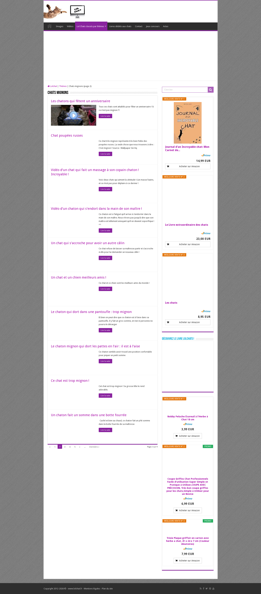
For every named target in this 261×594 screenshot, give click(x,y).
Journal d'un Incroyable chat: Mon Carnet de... (187, 148)
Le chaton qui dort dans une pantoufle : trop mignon (91, 312)
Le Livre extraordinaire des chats (186, 224)
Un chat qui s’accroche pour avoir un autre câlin (87, 243)
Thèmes (63, 86)
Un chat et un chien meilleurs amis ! (78, 277)
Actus (165, 26)
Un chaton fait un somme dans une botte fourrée (89, 415)
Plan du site (107, 588)
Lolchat (49, 25)
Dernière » (94, 447)
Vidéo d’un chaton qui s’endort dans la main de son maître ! (96, 209)
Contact (138, 26)
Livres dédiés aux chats (120, 26)
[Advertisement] (131, 56)
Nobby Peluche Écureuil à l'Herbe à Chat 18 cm (187, 418)
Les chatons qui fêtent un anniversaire (80, 101)
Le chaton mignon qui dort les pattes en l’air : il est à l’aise (95, 346)
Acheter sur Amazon (189, 166)
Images (59, 26)
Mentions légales (92, 588)
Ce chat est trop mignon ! (70, 381)
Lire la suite (105, 116)
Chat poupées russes (67, 135)
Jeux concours (152, 26)
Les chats (171, 302)
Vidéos (70, 26)
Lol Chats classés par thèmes (90, 26)
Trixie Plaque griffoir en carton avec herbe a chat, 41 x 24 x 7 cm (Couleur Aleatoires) (187, 541)
